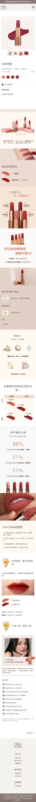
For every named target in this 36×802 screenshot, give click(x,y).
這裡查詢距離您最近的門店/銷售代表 (18, 2)
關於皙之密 (18, 760)
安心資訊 (6, 324)
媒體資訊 (18, 763)
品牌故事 (18, 758)
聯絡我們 (18, 773)
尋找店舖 (18, 786)
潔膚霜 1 (14, 671)
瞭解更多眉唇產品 (8, 94)
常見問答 (18, 776)
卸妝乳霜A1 (26, 668)
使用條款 (18, 800)
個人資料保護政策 (27, 798)
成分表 (3, 319)
